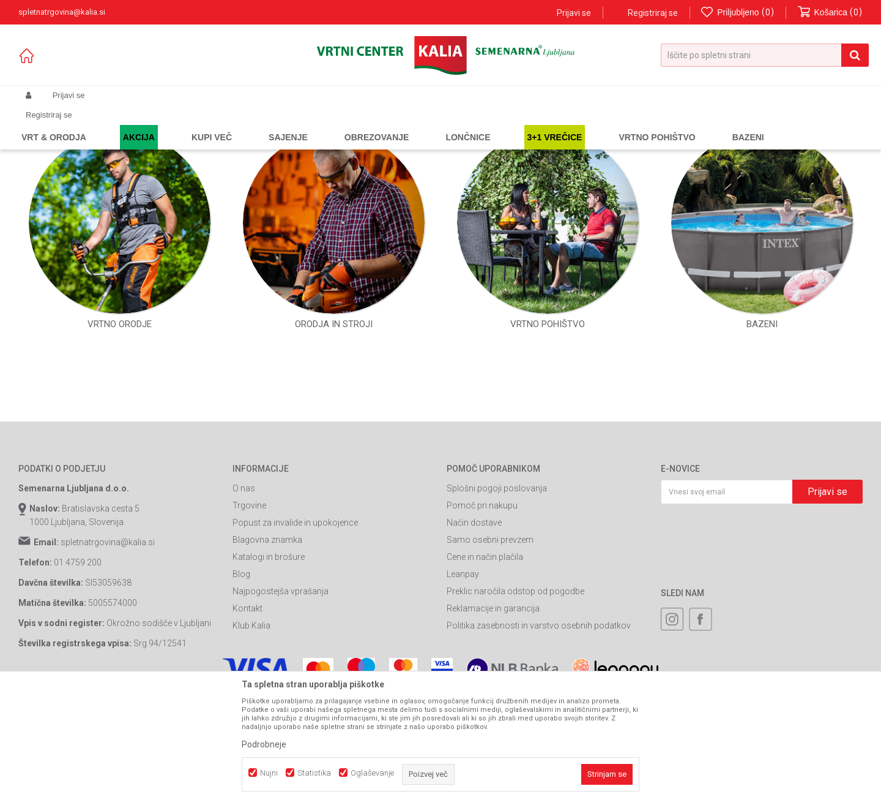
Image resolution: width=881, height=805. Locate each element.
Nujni (269, 772)
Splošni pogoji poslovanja (497, 599)
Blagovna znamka (267, 651)
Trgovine (249, 616)
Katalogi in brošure (268, 668)
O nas (243, 599)
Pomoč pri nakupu (482, 616)
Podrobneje (264, 744)
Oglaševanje (372, 772)
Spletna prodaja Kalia (53, 124)
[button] (765, 55)
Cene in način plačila (485, 668)
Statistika (314, 772)
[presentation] (754, 648)
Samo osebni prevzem (490, 651)
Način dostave (474, 633)
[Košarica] (830, 12)
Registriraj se (653, 13)
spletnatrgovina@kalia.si (108, 653)
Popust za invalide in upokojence (295, 633)
